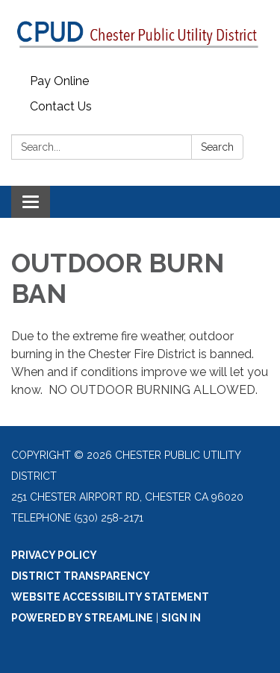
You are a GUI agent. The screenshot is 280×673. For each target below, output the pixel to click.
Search (217, 147)
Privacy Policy (54, 555)
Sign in (181, 618)
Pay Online (59, 81)
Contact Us (61, 106)
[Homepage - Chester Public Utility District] (140, 34)
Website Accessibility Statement (110, 597)
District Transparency (80, 576)
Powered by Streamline (82, 618)
